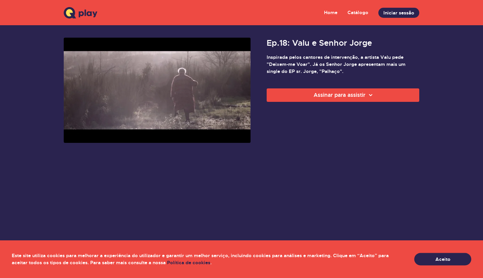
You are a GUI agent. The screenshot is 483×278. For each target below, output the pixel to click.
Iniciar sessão (398, 13)
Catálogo (357, 12)
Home (330, 12)
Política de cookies (188, 263)
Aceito (442, 259)
